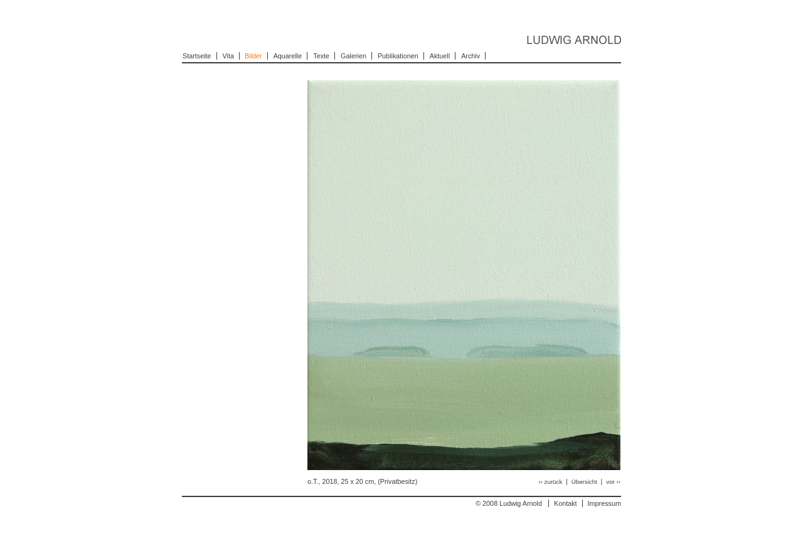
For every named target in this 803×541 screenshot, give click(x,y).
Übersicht (585, 481)
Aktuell (440, 56)
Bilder (253, 56)
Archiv (470, 56)
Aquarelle (288, 56)
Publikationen (398, 56)
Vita (228, 56)
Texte (321, 56)
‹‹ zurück (551, 481)
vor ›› (613, 481)
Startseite (197, 56)
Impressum (604, 503)
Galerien (353, 56)
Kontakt (565, 503)
